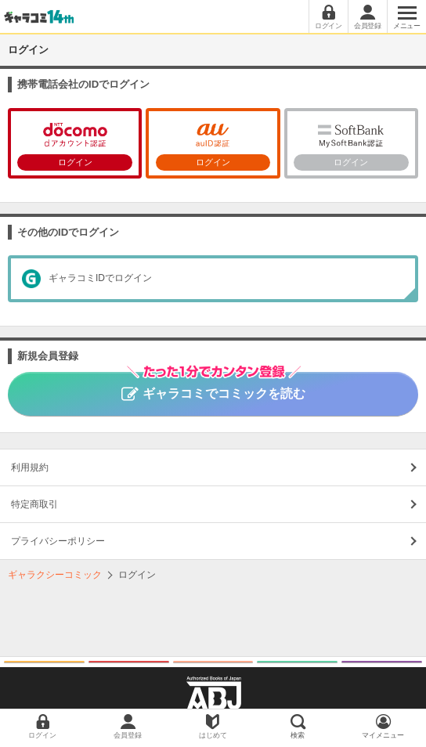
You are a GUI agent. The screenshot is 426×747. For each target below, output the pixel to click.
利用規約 (30, 467)
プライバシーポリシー (58, 541)
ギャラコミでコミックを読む (213, 386)
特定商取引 (34, 504)
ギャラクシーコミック (55, 574)
